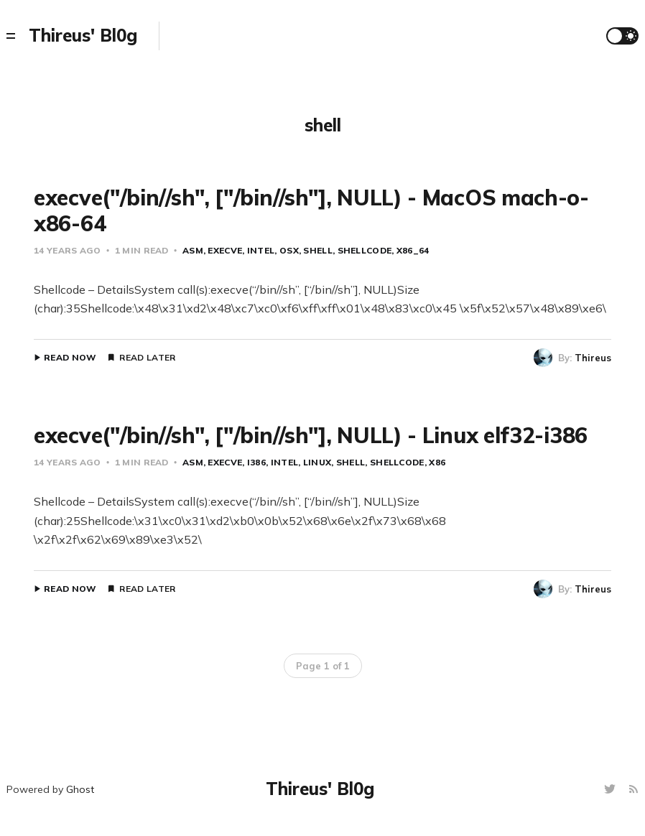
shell (318, 250)
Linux (317, 462)
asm (192, 250)
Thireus (593, 357)
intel (261, 250)
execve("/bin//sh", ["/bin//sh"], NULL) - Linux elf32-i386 (311, 435)
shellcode (365, 250)
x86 (437, 462)
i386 (256, 462)
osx (289, 250)
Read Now (70, 357)
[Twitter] (611, 789)
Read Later (147, 357)
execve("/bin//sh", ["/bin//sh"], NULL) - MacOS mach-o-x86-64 (311, 210)
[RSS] (633, 789)
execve (225, 250)
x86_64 (413, 250)
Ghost (80, 789)
